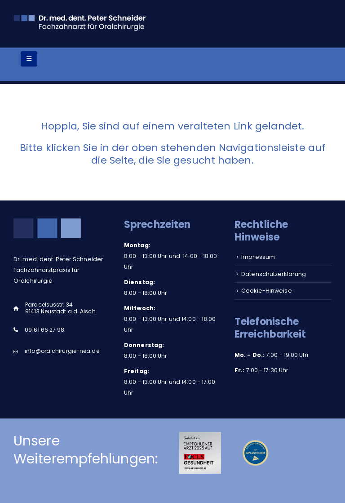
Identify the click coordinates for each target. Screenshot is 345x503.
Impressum (258, 257)
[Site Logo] (80, 22)
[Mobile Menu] (29, 59)
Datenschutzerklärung (273, 274)
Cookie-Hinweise (266, 290)
